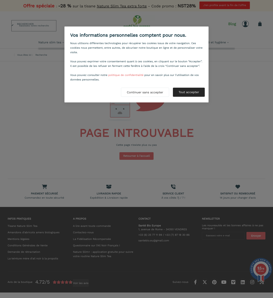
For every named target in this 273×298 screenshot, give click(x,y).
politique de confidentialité (126, 75)
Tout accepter (189, 92)
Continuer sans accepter (145, 92)
